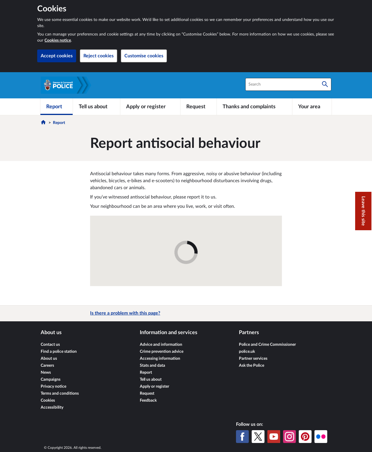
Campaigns (50, 379)
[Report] (56, 106)
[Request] (198, 106)
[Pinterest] (305, 436)
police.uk (247, 352)
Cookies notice (57, 40)
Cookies (48, 400)
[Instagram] (289, 436)
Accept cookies (57, 56)
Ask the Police (251, 366)
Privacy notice (53, 386)
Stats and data (152, 366)
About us (49, 359)
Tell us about (151, 379)
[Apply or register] (150, 106)
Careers (47, 366)
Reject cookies (98, 56)
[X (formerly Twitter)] (258, 436)
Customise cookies (143, 56)
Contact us (50, 345)
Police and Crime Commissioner (267, 345)
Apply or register (154, 386)
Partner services (253, 359)
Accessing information (160, 359)
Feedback (148, 400)
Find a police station (59, 352)
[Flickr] (320, 436)
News (46, 373)
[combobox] (288, 84)
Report (59, 123)
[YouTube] (273, 436)
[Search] (325, 84)
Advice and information (161, 345)
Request (147, 393)
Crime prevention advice (161, 352)
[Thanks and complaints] (254, 106)
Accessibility (52, 407)
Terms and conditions (60, 393)
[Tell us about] (96, 106)
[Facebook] (242, 436)
